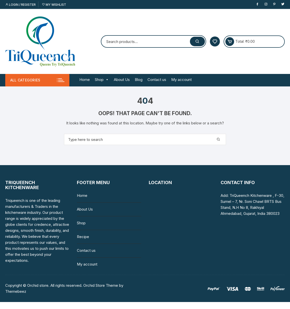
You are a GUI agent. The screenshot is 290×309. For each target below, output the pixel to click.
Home (84, 79)
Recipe (83, 236)
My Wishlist (54, 4)
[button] (106, 79)
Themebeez (15, 291)
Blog (139, 79)
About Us (122, 79)
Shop (102, 79)
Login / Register (20, 4)
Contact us (156, 79)
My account (181, 79)
